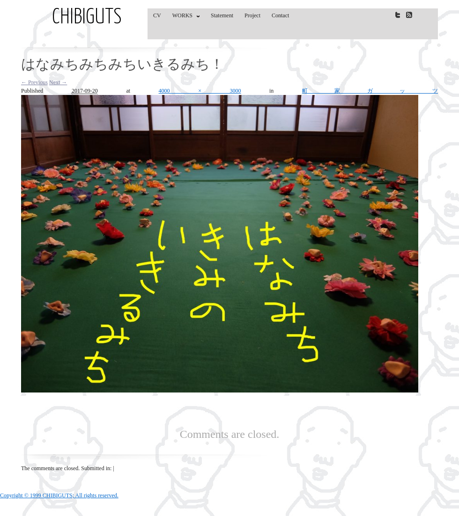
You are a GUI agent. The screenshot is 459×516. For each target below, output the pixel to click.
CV (157, 15)
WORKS (184, 17)
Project (252, 15)
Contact (280, 15)
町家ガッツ (370, 90)
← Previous (34, 82)
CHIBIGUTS (87, 17)
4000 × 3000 (200, 90)
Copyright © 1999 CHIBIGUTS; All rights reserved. (59, 495)
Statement (222, 15)
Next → (58, 82)
